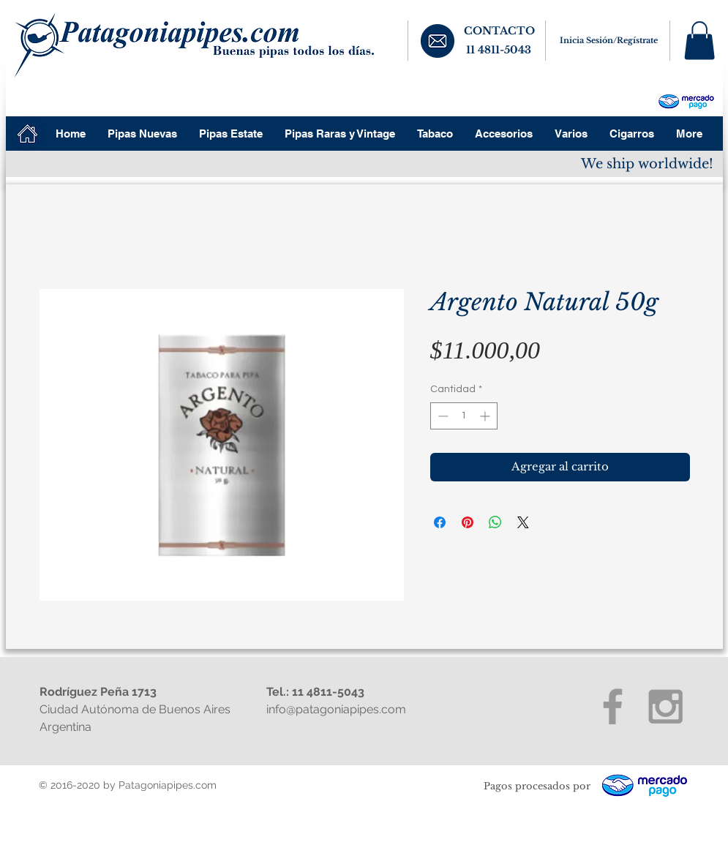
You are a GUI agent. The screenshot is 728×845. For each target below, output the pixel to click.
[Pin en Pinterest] (467, 522)
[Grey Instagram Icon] (665, 706)
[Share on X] (523, 522)
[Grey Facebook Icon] (613, 706)
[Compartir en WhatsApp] (495, 522)
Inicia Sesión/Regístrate (609, 40)
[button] (699, 40)
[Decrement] (441, 416)
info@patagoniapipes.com (336, 709)
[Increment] (486, 416)
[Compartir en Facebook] (440, 522)
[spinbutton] (464, 416)
